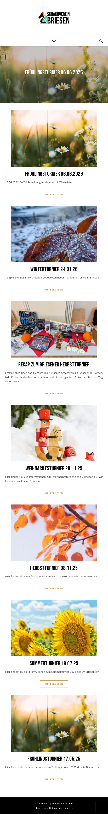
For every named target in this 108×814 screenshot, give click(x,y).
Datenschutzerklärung (61, 808)
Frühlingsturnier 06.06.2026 (54, 72)
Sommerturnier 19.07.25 (54, 663)
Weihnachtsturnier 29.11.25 (54, 468)
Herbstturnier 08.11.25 (54, 568)
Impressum (42, 808)
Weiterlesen (54, 194)
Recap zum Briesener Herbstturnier (54, 364)
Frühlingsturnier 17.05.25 (54, 758)
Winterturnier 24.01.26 (54, 269)
